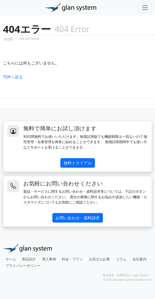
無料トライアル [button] (78, 163)
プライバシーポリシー (23, 265)
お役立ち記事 (99, 259)
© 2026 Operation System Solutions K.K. (127, 279)
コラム (121, 259)
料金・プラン (72, 259)
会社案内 (139, 259)
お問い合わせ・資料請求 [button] (78, 218)
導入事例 (49, 259)
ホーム (11, 259)
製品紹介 (29, 259)
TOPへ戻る (13, 77)
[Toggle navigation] (145, 8)
